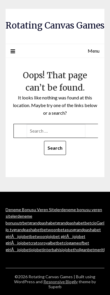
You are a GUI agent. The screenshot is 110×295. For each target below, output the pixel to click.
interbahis (52, 249)
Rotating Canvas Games (55, 25)
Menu (93, 51)
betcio (91, 222)
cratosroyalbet (43, 242)
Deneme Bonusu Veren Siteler (33, 209)
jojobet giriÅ (59, 236)
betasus (65, 229)
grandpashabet (43, 222)
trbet (24, 222)
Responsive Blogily (60, 281)
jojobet (23, 236)
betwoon (49, 229)
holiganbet (84, 249)
